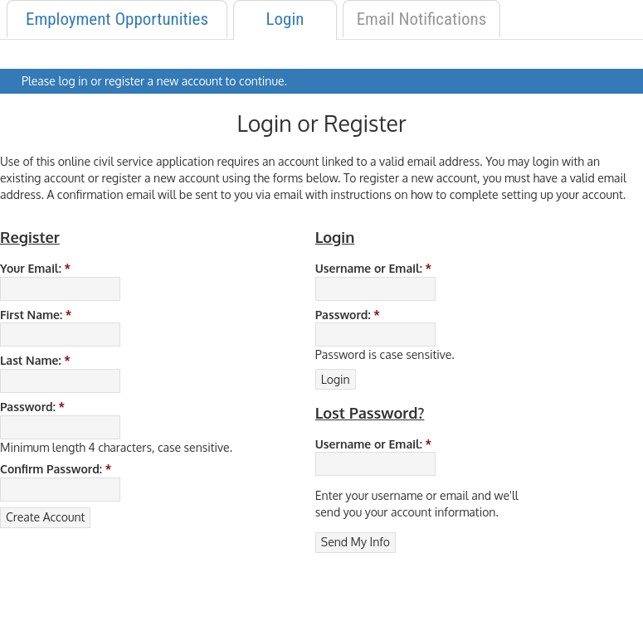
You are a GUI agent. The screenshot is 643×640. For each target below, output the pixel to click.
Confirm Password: (55, 469)
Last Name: (35, 360)
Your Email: (35, 268)
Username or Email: (373, 268)
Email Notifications (422, 19)
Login (285, 19)
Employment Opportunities (117, 19)
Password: (32, 407)
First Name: (35, 315)
